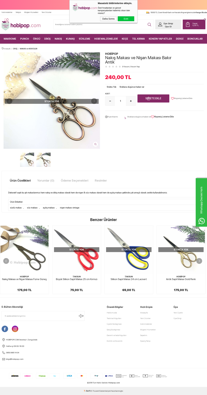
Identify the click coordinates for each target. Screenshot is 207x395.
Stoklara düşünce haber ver (132, 87)
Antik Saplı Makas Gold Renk (181, 279)
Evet (126, 18)
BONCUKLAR (195, 38)
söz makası (32, 207)
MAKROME (10, 38)
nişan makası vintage (69, 207)
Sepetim (143, 335)
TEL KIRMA (138, 38)
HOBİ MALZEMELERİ (106, 38)
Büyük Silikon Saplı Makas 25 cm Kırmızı (76, 279)
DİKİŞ (47, 38)
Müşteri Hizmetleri (31, 12)
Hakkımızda (112, 313)
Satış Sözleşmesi (113, 330)
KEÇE (125, 38)
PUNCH (24, 38)
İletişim (18, 12)
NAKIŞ (58, 38)
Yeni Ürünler (46, 12)
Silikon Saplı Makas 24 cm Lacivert (129, 279)
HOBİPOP (24, 277)
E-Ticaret (95, 391)
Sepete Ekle (153, 98)
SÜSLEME (84, 38)
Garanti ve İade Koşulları (116, 335)
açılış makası (49, 207)
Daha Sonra (108, 18)
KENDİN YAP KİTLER (160, 38)
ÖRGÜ (36, 38)
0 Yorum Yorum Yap (131, 66)
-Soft (87, 391)
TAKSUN (77, 277)
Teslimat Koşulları (114, 318)
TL (198, 24)
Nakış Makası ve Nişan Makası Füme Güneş (24, 279)
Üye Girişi (168, 23)
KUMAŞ (70, 38)
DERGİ (179, 38)
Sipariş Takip (145, 341)
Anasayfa (144, 313)
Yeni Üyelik (178, 313)
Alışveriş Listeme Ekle (181, 98)
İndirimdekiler (7, 12)
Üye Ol (168, 26)
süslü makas (16, 207)
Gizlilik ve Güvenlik (114, 341)
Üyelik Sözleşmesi (114, 324)
